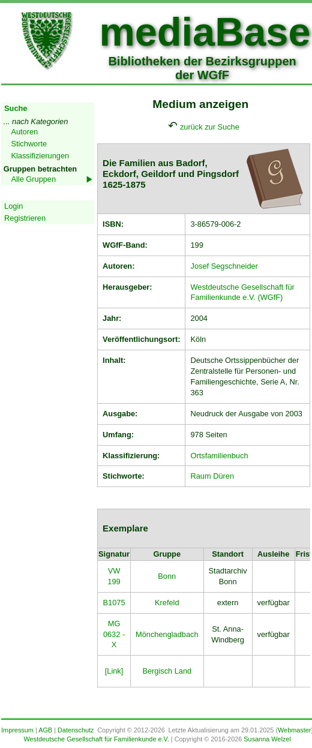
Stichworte (29, 143)
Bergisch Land (166, 670)
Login (13, 206)
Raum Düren (212, 475)
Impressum (17, 730)
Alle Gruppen (33, 179)
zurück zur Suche (209, 126)
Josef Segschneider (223, 266)
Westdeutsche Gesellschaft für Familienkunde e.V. (96, 739)
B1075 (114, 602)
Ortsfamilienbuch (219, 455)
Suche (15, 108)
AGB (45, 730)
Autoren (24, 131)
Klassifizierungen (40, 155)
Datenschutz (76, 730)
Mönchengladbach (167, 634)
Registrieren (25, 218)
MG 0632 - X (114, 634)
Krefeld (167, 602)
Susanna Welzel (267, 739)
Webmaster (294, 730)
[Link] (114, 670)
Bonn (167, 576)
